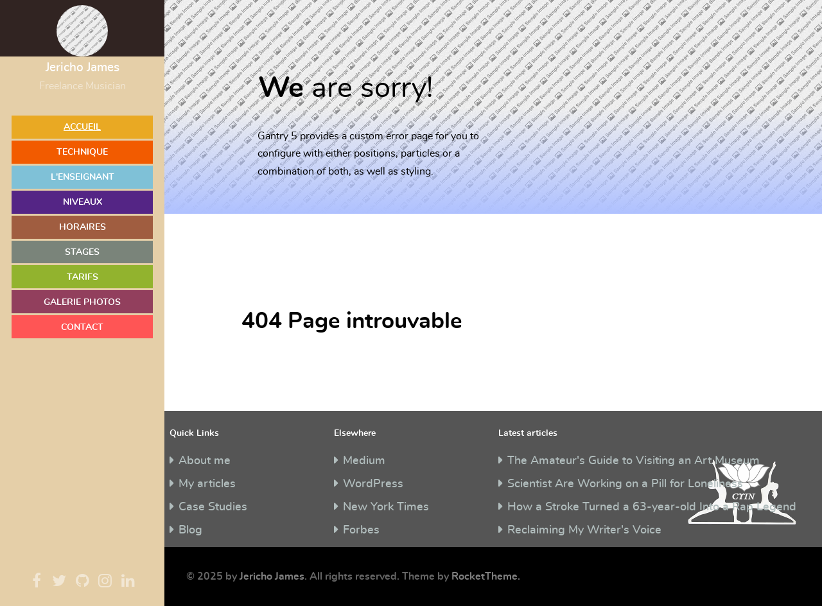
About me (205, 461)
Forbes (361, 530)
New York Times (386, 507)
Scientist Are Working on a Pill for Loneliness (625, 484)
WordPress (373, 484)
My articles (207, 484)
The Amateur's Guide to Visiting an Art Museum (633, 461)
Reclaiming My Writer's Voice (584, 530)
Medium (364, 461)
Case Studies (213, 507)
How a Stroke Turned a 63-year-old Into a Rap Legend (651, 507)
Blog (190, 530)
